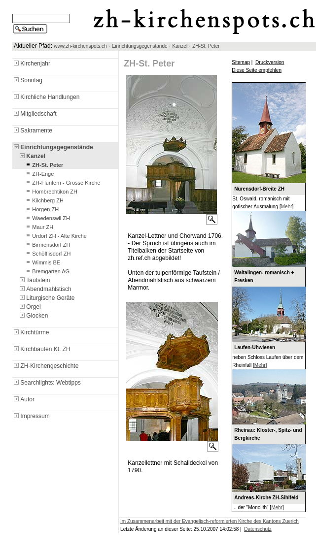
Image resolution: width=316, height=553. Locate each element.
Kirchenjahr (31, 63)
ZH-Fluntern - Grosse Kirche (62, 183)
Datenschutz (258, 529)
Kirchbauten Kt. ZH (41, 349)
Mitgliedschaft (34, 113)
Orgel (29, 306)
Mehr (286, 206)
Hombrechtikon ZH (50, 192)
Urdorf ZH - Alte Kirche (55, 236)
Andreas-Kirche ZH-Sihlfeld (266, 497)
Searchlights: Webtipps (46, 382)
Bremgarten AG (47, 271)
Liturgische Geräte (46, 297)
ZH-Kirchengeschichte (45, 365)
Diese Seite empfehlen (256, 70)
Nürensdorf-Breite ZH (259, 189)
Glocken (33, 315)
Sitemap (241, 62)
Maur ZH (38, 227)
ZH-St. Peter (206, 46)
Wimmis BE (42, 262)
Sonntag (27, 80)
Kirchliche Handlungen (45, 97)
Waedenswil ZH (47, 218)
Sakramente (32, 130)
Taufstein (34, 280)
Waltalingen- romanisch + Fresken (264, 276)
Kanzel (180, 46)
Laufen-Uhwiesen (254, 347)
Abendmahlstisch (44, 289)
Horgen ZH (41, 209)
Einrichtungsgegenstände (140, 46)
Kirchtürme (30, 332)
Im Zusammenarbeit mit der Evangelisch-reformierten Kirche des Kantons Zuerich (209, 521)
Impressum (30, 416)
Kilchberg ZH (44, 200)
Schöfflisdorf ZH (47, 254)
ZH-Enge (39, 174)
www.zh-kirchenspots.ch (80, 46)
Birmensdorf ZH (47, 245)
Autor (23, 399)
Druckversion (269, 62)
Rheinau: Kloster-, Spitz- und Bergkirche (268, 434)
